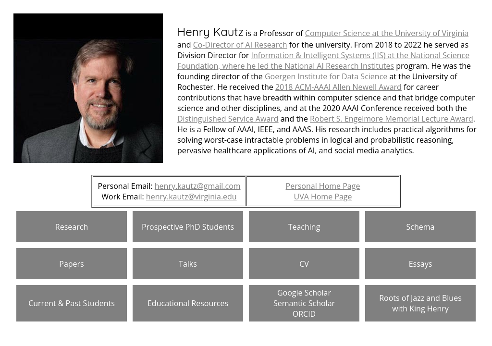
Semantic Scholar (304, 303)
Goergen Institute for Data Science (326, 76)
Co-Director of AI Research (240, 44)
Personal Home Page (323, 186)
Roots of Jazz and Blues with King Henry (420, 303)
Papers (71, 264)
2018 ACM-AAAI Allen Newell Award (338, 87)
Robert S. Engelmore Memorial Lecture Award (391, 118)
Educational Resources (188, 303)
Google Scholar (304, 292)
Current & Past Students (71, 303)
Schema (420, 227)
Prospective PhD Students (188, 227)
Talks (188, 264)
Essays (420, 264)
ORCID (304, 314)
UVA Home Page (323, 196)
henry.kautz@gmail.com (198, 186)
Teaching (304, 227)
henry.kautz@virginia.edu (191, 196)
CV (304, 264)
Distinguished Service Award (228, 118)
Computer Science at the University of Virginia (386, 33)
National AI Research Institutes (339, 66)
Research (71, 227)
